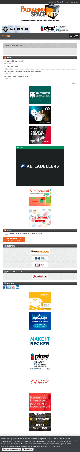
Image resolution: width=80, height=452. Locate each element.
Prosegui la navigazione (11, 449)
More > (74, 83)
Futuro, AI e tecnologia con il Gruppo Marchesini (22, 233)
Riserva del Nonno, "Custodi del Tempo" (17, 77)
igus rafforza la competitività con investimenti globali (22, 71)
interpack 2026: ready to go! (13, 66)
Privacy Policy (27, 449)
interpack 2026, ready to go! (13, 61)
